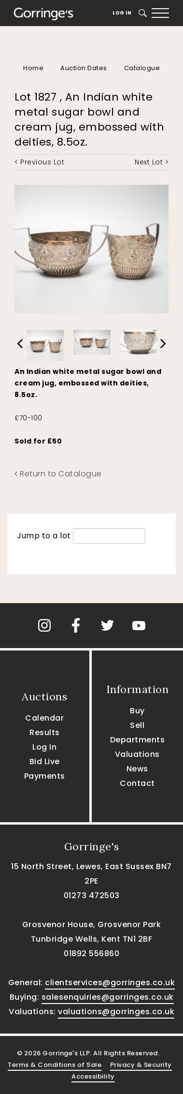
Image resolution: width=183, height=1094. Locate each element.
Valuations (137, 754)
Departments (137, 739)
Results (44, 732)
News (137, 768)
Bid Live (44, 761)
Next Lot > (152, 162)
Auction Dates (83, 68)
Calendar (44, 718)
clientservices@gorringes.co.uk (110, 982)
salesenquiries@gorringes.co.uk (108, 997)
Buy (137, 710)
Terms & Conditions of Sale (54, 1064)
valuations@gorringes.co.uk (116, 1011)
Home (33, 68)
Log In (122, 12)
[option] (45, 343)
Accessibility (93, 1076)
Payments (44, 776)
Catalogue (142, 68)
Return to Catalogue (58, 473)
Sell (137, 725)
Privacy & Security (141, 1064)
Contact (137, 783)
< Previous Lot (39, 162)
